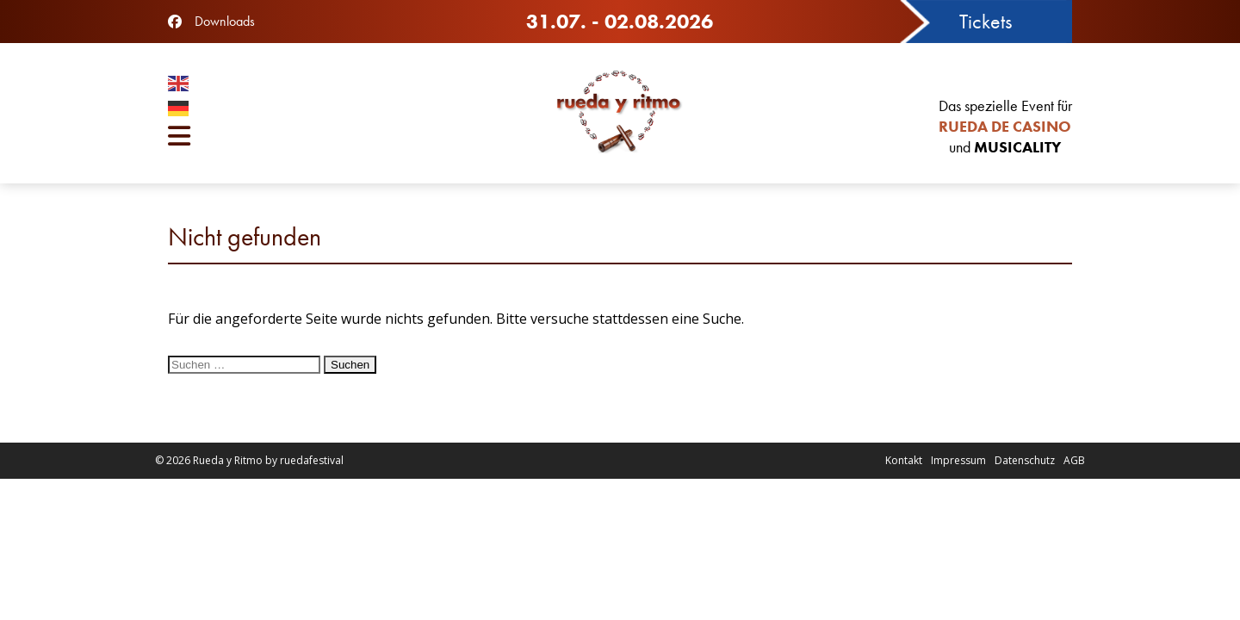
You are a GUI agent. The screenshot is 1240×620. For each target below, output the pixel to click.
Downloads (225, 21)
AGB (1074, 460)
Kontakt (903, 460)
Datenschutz (1025, 460)
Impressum (958, 460)
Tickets (985, 21)
